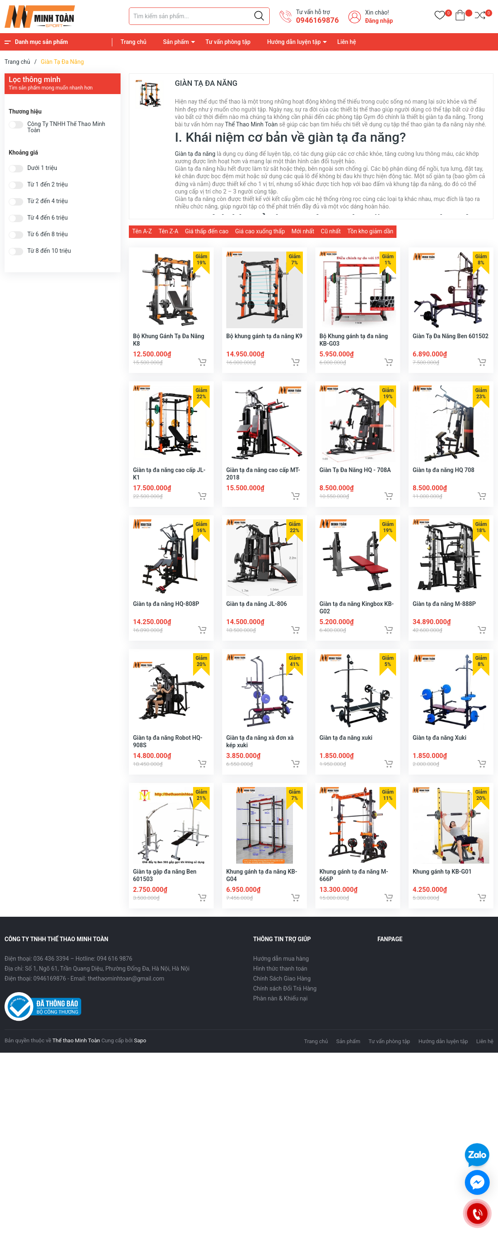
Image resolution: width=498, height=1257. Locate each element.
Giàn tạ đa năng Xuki (440, 748)
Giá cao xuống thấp (260, 231)
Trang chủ (133, 42)
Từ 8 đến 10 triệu (49, 251)
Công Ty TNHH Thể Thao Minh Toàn (66, 127)
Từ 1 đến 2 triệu (47, 185)
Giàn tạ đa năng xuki (345, 748)
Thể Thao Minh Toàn (251, 124)
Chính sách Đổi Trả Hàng (285, 1002)
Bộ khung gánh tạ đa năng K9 (264, 338)
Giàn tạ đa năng (195, 153)
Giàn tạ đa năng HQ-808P (166, 612)
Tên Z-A (169, 231)
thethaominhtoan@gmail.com (126, 992)
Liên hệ (346, 42)
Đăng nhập (379, 20)
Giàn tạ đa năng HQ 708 (443, 475)
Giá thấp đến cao (206, 231)
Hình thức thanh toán (280, 982)
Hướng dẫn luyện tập (294, 42)
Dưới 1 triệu (42, 168)
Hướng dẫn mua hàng (281, 972)
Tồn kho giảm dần (370, 231)
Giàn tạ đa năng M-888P (444, 612)
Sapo (140, 1054)
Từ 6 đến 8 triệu (47, 234)
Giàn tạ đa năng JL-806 (256, 612)
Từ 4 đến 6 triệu (47, 218)
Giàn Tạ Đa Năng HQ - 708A (355, 475)
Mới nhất (303, 231)
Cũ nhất (331, 231)
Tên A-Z (142, 231)
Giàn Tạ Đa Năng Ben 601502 (450, 338)
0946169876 (317, 20)
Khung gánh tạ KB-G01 (442, 885)
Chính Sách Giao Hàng (282, 992)
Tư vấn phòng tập (228, 42)
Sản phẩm (176, 42)
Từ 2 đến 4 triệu (47, 201)
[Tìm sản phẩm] (199, 16)
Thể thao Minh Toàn (76, 1054)
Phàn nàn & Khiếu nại (280, 1012)
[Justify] (259, 16)
